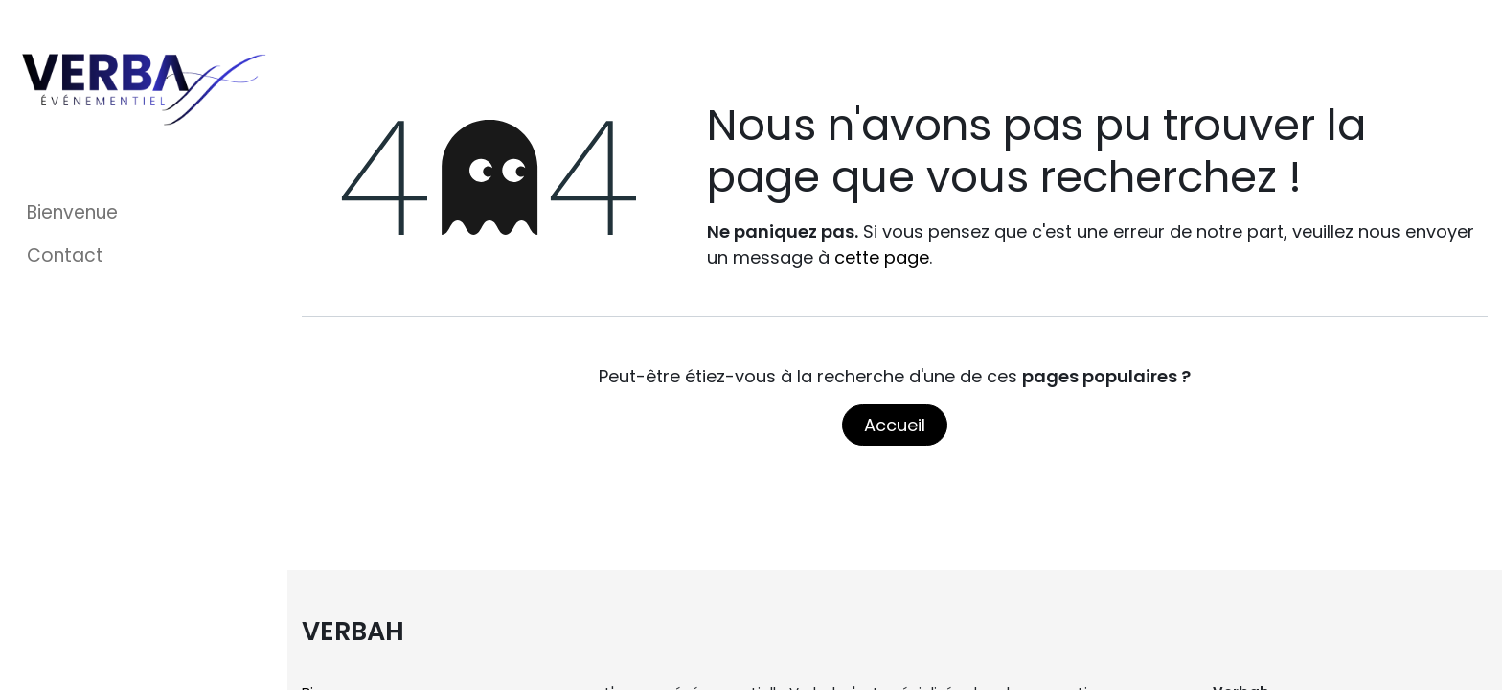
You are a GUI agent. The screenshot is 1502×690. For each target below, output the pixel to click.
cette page (881, 257)
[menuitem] (143, 213)
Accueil (894, 425)
